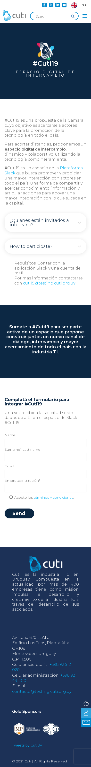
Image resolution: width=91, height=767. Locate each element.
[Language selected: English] (79, 4)
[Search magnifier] (72, 16)
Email (9, 466)
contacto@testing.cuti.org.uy (41, 691)
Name (10, 435)
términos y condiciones (53, 497)
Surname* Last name (22, 449)
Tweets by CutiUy (27, 745)
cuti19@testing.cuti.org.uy (49, 283)
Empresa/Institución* (22, 480)
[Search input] (52, 16)
